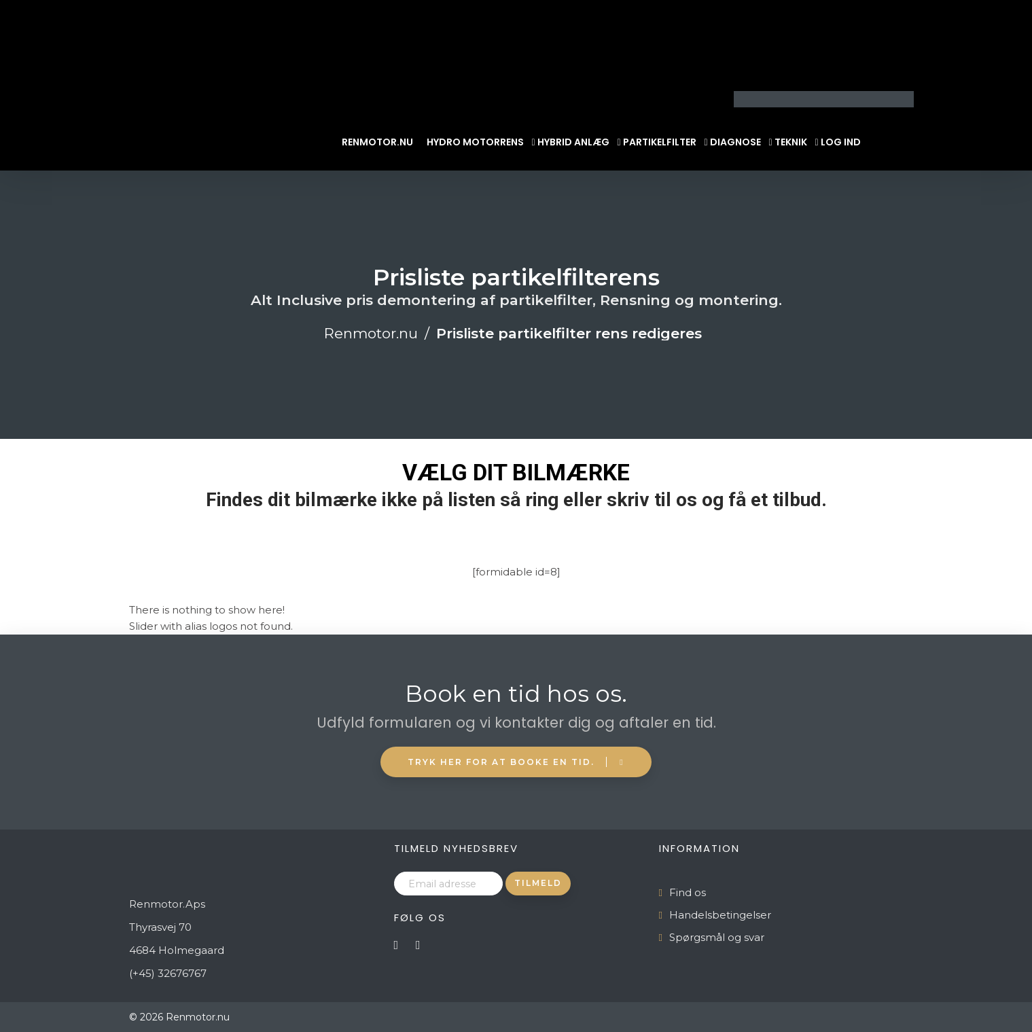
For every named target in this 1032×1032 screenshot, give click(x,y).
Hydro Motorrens (475, 142)
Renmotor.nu (377, 142)
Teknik (791, 142)
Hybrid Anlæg (573, 142)
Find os (687, 892)
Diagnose (735, 142)
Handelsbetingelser (720, 914)
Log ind (841, 142)
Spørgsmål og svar (716, 937)
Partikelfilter (659, 142)
